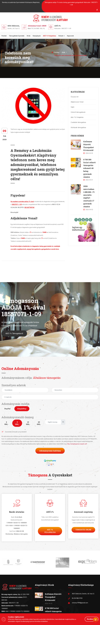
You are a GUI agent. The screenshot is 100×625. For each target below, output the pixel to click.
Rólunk (60, 36)
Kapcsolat (70, 36)
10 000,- (28, 423)
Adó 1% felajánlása (50, 531)
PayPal (7, 409)
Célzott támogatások (78, 112)
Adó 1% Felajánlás (77, 117)
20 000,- (39, 423)
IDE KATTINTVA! (29, 207)
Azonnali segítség (83, 512)
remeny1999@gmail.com (80, 603)
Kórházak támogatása (78, 127)
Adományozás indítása (50, 451)
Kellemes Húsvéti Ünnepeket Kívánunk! (53, 597)
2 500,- (6, 423)
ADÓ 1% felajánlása (49, 36)
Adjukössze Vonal (77, 102)
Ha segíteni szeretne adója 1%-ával (22, 201)
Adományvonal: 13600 (37, 26)
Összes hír (74, 97)
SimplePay (21, 409)
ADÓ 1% (50, 512)
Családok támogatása (78, 122)
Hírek (28, 36)
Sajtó (72, 107)
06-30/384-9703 (77, 598)
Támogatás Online (83, 530)
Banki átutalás (16, 512)
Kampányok (37, 36)
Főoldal (4, 36)
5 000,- (17, 423)
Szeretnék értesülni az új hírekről (14, 432)
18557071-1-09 (17, 204)
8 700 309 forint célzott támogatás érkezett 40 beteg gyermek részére (89, 168)
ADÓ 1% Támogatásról (14, 335)
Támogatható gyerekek (16, 36)
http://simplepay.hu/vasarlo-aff (77, 444)
